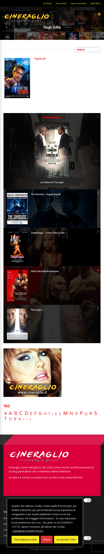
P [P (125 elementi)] (81, 413)
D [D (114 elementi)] (26, 413)
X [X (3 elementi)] (23, 419)
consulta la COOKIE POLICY (27, 530)
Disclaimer (47, 3)
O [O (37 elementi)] (76, 413)
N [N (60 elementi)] (71, 413)
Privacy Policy (61, 3)
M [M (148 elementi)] (65, 413)
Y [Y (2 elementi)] (26, 419)
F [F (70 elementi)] (35, 413)
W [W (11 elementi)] (19, 419)
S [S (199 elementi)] (95, 413)
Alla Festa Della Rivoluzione (45, 271)
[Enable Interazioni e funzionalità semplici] (87, 500)
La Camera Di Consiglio (52, 182)
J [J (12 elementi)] (52, 413)
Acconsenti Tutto (66, 539)
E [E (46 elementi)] (31, 414)
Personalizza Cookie (25, 539)
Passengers (36, 309)
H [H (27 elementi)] (45, 413)
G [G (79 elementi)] (40, 413)
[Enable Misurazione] (87, 538)
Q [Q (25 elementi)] (86, 413)
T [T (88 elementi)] (5, 418)
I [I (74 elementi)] (49, 413)
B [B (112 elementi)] (15, 413)
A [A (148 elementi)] (10, 413)
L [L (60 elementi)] (60, 413)
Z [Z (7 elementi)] (30, 419)
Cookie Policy (95, 3)
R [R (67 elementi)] (90, 413)
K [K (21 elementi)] (56, 413)
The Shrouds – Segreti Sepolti (45, 194)
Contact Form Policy (78, 3)
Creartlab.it (68, 549)
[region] (45, 522)
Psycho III (40, 58)
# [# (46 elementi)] (5, 414)
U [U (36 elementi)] (10, 419)
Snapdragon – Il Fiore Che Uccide (47, 232)
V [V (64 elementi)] (15, 418)
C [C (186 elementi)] (21, 413)
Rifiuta (46, 539)
